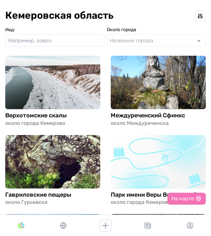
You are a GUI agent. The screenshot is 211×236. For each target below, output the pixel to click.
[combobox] (156, 40)
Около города (121, 29)
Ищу (10, 29)
